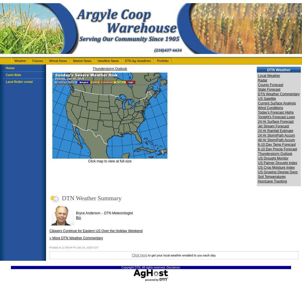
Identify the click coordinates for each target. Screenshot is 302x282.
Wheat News (58, 61)
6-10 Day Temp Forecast (277, 145)
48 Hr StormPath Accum (276, 140)
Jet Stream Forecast (273, 126)
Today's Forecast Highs (276, 112)
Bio (78, 218)
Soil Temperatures (272, 177)
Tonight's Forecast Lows (276, 117)
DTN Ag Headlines (138, 61)
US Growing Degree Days (278, 172)
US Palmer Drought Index (277, 163)
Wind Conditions (270, 108)
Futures (37, 61)
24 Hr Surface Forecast (276, 122)
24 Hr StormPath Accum (276, 135)
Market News (82, 61)
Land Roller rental (19, 81)
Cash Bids (13, 75)
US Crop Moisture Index (276, 168)
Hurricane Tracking (272, 181)
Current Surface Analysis (277, 103)
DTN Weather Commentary (279, 94)
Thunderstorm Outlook (110, 69)
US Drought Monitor (273, 158)
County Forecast (270, 85)
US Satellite (267, 99)
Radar (262, 80)
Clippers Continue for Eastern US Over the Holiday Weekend (96, 231)
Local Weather (269, 76)
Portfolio (163, 61)
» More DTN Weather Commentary (76, 238)
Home (10, 68)
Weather (20, 61)
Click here (139, 255)
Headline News (108, 61)
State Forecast (269, 89)
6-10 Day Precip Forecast (277, 149)
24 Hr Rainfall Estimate (275, 131)
